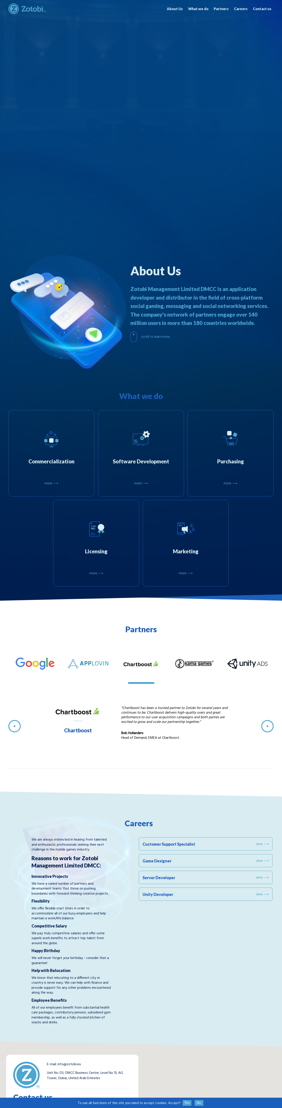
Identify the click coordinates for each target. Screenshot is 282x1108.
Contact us (262, 9)
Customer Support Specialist (206, 844)
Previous (14, 726)
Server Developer (206, 877)
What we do (198, 9)
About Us (175, 9)
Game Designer (206, 860)
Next (267, 726)
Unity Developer (206, 894)
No (199, 1103)
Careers (241, 9)
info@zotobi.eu (69, 1064)
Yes (187, 1103)
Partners (221, 9)
